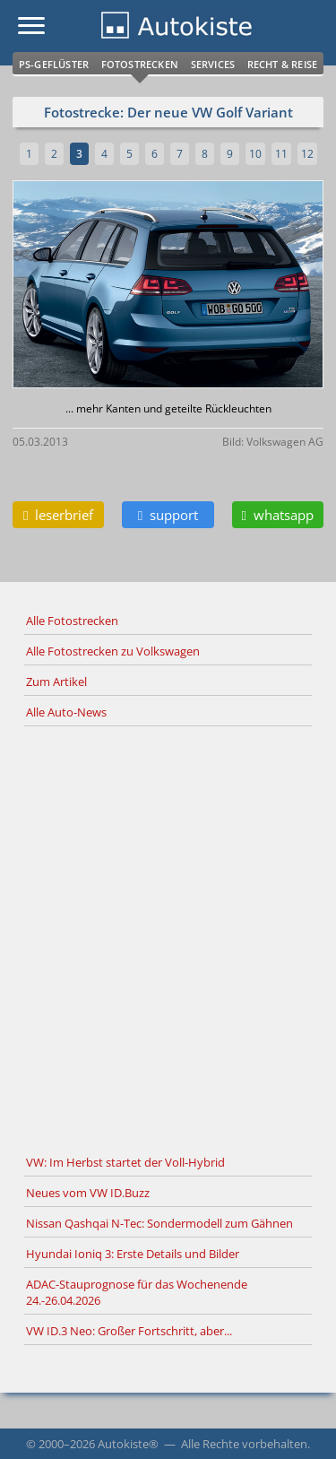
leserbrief (58, 515)
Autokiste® (128, 1444)
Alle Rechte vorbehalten (244, 1444)
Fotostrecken (139, 64)
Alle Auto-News (66, 712)
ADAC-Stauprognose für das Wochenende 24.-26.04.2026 (136, 1292)
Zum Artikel (56, 681)
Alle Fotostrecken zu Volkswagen (113, 651)
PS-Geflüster (54, 64)
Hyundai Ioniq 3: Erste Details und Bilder (132, 1254)
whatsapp (278, 515)
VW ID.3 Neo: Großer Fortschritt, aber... (129, 1331)
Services (213, 64)
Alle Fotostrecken (72, 620)
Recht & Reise (282, 64)
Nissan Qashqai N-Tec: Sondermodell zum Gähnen (159, 1223)
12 (307, 153)
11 (281, 153)
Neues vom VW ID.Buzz (88, 1193)
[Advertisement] (168, 937)
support (168, 515)
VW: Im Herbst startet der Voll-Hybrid (125, 1162)
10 (255, 153)
